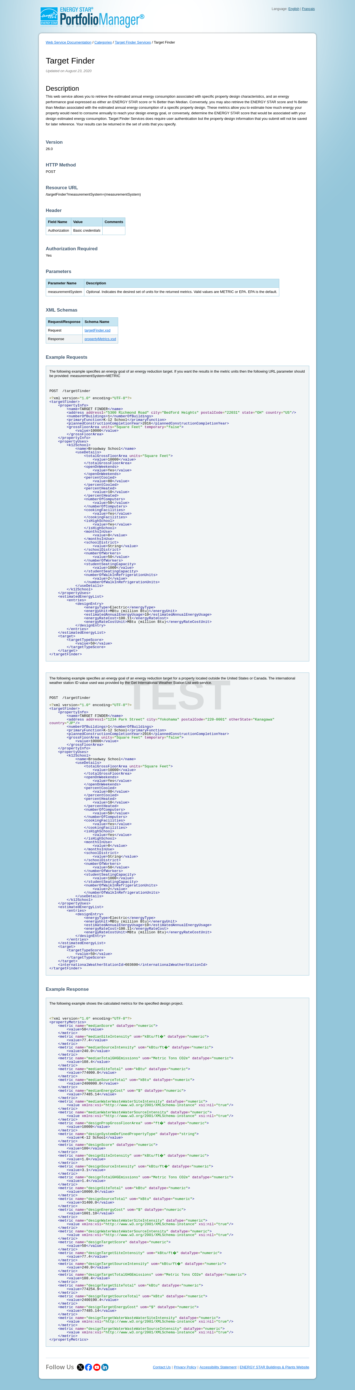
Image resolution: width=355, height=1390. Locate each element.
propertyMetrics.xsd (100, 339)
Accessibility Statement (218, 1367)
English (293, 9)
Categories (103, 42)
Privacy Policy (185, 1367)
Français (308, 9)
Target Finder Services (133, 42)
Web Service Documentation (69, 42)
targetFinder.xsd (97, 330)
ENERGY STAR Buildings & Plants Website (274, 1367)
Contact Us (162, 1367)
